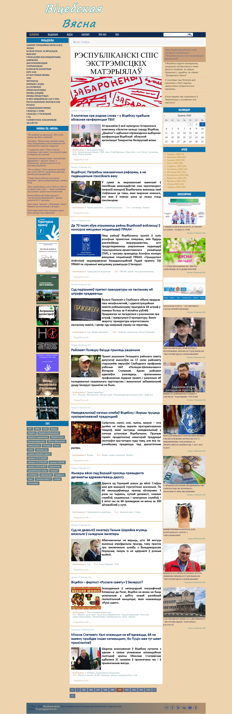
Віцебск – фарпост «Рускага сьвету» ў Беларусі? (107, 582)
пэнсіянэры (137, 207)
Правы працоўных (95, 207)
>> (72, 696)
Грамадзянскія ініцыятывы (99, 271)
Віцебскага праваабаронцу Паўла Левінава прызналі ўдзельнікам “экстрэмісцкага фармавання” (182, 576)
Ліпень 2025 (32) (175, 184)
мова (107, 152)
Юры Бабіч (131, 152)
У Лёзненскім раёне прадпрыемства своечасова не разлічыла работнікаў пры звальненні (183, 488)
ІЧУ (30, 429)
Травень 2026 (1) (175, 154)
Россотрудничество (111, 615)
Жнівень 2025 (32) (176, 181)
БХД (45, 429)
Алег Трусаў (142, 152)
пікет (30, 479)
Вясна (79, 23)
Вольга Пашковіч (147, 332)
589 (112, 690)
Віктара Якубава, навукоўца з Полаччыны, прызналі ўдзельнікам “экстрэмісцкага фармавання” (183, 351)
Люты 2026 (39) (175, 163)
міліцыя (54, 471)
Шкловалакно (92, 395)
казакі (124, 617)
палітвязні (32, 475)
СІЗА (30, 450)
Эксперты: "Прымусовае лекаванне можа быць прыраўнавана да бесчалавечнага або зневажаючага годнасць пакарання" (46, 143)
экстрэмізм (33, 483)
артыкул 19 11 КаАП (37, 458)
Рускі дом (144, 615)
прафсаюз (59, 475)
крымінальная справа (37, 471)
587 (98, 690)
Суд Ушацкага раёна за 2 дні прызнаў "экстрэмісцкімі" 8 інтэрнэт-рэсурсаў (184, 622)
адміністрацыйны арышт (39, 454)
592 (134, 690)
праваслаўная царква (82, 617)
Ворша (54, 429)
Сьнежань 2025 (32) (177, 169)
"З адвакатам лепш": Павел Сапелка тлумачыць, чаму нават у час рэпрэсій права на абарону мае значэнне (47, 152)
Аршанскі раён (126, 512)
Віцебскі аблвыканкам (49, 433)
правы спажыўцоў (117, 455)
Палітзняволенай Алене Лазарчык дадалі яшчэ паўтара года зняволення (46, 211)
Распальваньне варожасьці (99, 612)
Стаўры (137, 512)
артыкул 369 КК (57, 462)
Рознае (90, 455)
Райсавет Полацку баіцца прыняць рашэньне (105, 350)
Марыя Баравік (85, 154)
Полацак (47, 445)
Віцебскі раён (57, 437)
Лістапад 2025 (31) (176, 172)
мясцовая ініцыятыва (144, 271)
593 (141, 690)
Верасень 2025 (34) (177, 178)
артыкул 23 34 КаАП (37, 462)
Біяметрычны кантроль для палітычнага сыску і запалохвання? (179, 532)
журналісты (55, 466)
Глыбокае (122, 332)
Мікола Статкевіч (85, 675)
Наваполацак (34, 445)
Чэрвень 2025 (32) (176, 187)
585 (84, 690)
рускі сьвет (91, 615)
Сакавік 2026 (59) (175, 160)
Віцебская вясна (51, 706)
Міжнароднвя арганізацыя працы (128, 395)
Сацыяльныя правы (113, 207)
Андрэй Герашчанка (130, 615)
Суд (88, 332)
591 (127, 690)
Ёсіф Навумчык (118, 152)
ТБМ (102, 152)
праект (131, 271)
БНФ (37, 429)
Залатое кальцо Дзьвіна (88, 152)
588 (105, 690)
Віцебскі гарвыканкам (38, 437)
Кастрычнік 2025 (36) (177, 175)
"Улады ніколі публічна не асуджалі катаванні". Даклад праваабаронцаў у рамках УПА (48, 180)
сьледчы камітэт (43, 479)
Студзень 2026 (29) (176, 166)
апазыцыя (105, 675)
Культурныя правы (95, 150)
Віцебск (31, 433)
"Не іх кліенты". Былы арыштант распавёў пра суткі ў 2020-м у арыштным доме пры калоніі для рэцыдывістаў (46, 171)
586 (91, 690)
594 (148, 690)
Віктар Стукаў (106, 395)
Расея (56, 445)
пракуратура (46, 475)
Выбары (90, 673)
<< (72, 690)
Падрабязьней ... (82, 159)
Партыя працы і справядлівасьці (106, 617)
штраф (57, 479)
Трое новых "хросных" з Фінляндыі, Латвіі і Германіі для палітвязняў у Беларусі (47, 205)
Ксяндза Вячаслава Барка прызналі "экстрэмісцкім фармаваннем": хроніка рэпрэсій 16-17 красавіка (45, 197)
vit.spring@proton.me (46, 709)
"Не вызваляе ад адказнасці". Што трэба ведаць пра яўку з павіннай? (45, 136)
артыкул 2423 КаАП (37, 466)
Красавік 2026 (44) (176, 157)
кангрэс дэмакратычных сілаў (124, 675)
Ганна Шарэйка (106, 564)
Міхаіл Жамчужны (56, 441)
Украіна (131, 617)
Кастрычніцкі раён (36, 441)
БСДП (97, 675)
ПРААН (123, 271)
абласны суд (41, 450)
